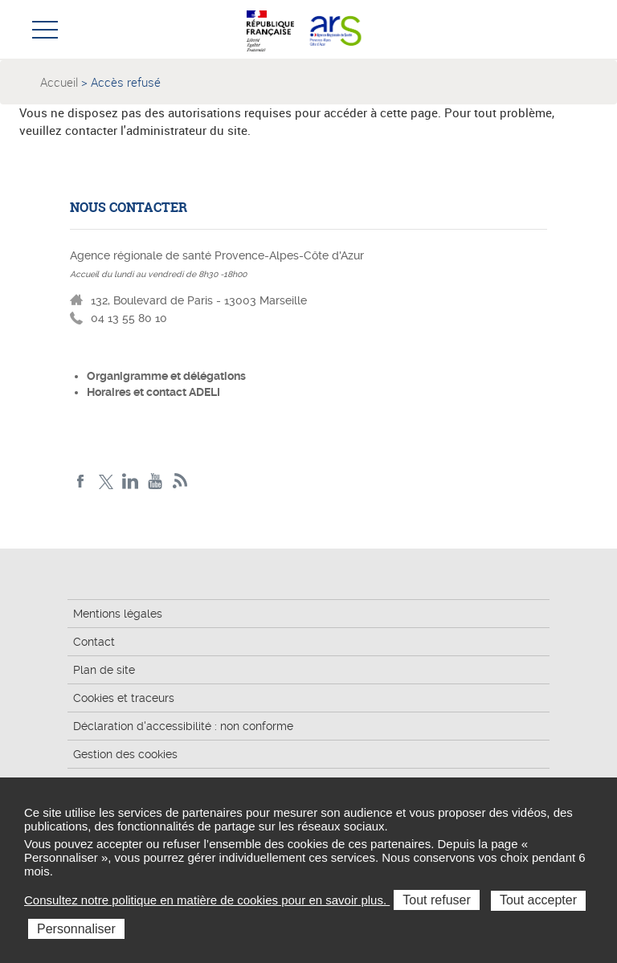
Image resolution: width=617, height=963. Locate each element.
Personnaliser (76, 929)
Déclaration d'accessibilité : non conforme (183, 726)
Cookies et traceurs (123, 698)
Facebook (81, 481)
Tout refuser (436, 900)
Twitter (105, 481)
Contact (94, 641)
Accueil (59, 82)
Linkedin (130, 481)
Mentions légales (117, 613)
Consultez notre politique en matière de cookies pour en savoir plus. (207, 900)
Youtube (155, 481)
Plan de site (104, 669)
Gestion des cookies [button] (125, 754)
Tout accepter (538, 900)
